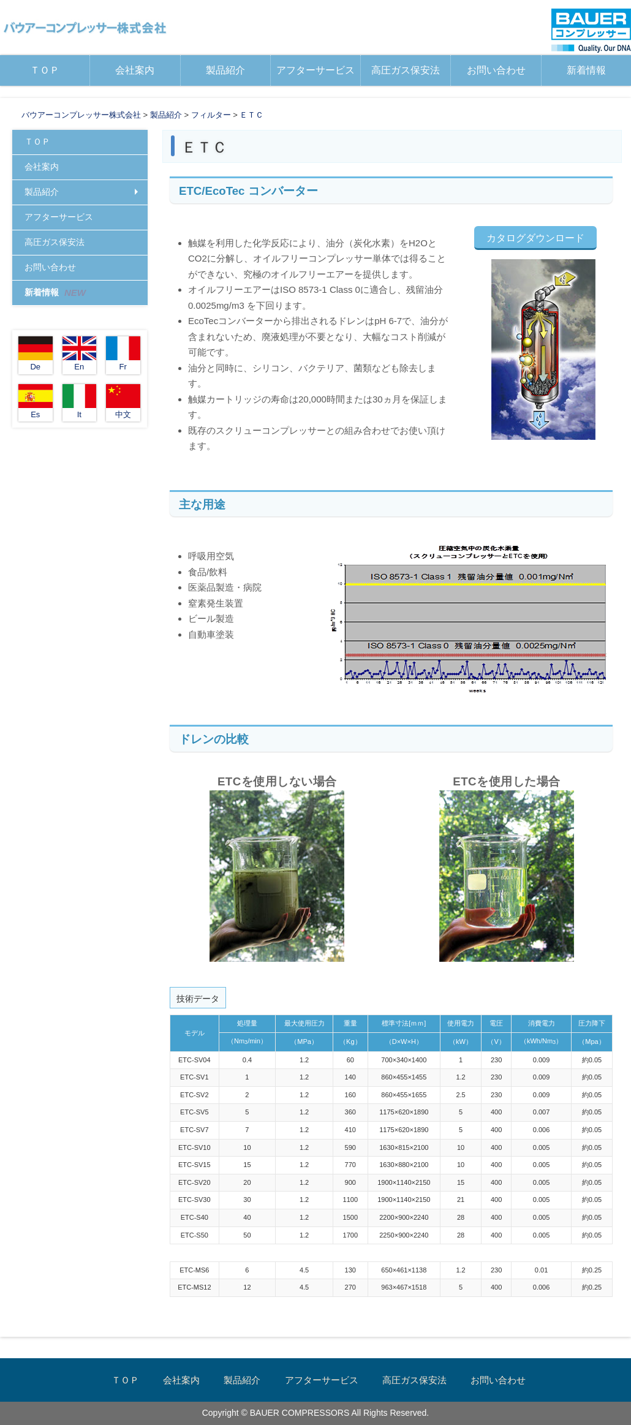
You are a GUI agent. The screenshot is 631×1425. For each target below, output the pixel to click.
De (35, 353)
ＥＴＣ (251, 114)
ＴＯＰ (44, 70)
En (79, 353)
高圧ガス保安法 (405, 70)
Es (35, 401)
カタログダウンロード (535, 238)
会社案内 (134, 70)
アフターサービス (315, 70)
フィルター (211, 114)
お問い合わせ (496, 70)
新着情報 (586, 70)
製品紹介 (225, 70)
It (79, 401)
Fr (123, 353)
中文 (123, 401)
